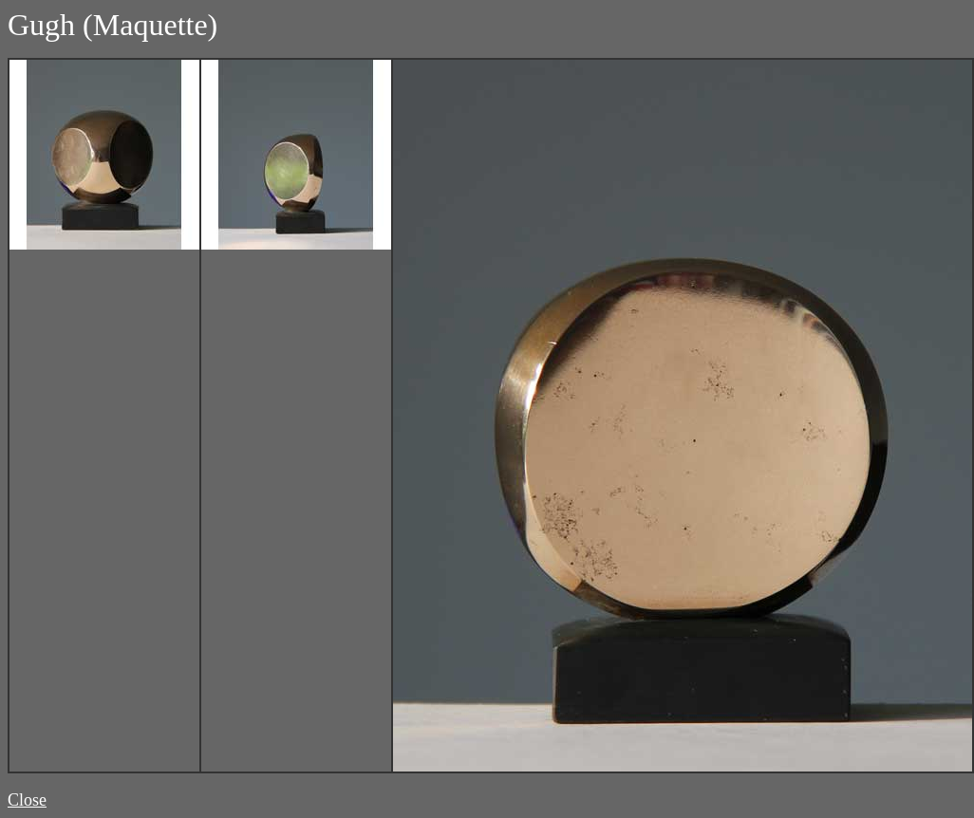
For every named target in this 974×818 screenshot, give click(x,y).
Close (27, 799)
